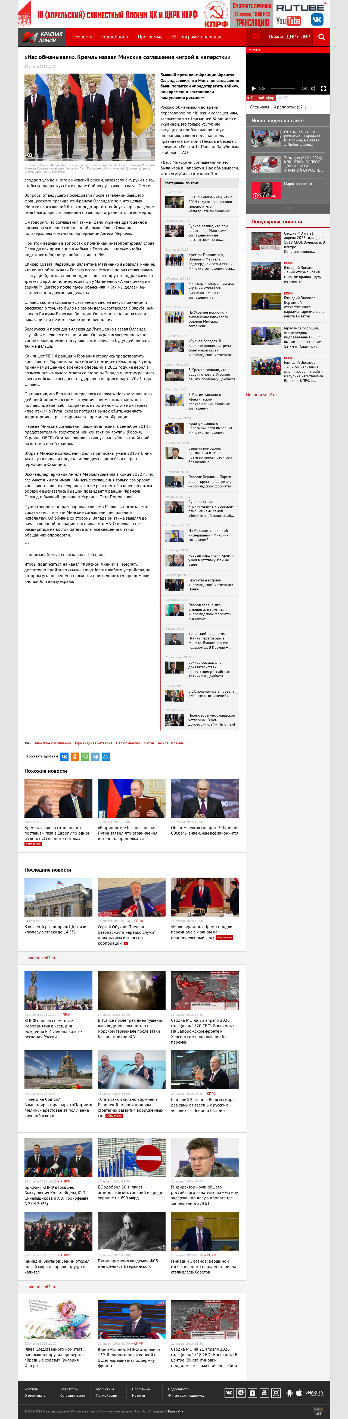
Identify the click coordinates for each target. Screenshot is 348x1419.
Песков (162, 743)
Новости (83, 37)
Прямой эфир (106, 1395)
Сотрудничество (72, 1395)
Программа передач (196, 37)
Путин (148, 743)
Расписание (105, 1389)
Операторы (69, 1389)
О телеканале (34, 1395)
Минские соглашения (53, 743)
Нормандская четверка (92, 743)
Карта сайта (175, 1411)
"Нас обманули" (127, 743)
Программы (150, 37)
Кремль (177, 743)
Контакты (31, 1389)
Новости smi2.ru (39, 958)
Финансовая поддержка (186, 1395)
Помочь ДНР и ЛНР (289, 37)
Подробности (115, 37)
